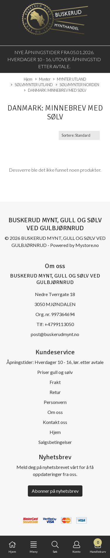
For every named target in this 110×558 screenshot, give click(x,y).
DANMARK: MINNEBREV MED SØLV (55, 90)
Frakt (55, 382)
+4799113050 (59, 324)
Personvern (55, 402)
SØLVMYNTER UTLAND (32, 85)
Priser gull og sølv (55, 372)
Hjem (28, 79)
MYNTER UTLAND (69, 79)
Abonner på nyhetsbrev (55, 491)
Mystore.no (87, 245)
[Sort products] (79, 135)
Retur (55, 392)
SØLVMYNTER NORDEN (77, 85)
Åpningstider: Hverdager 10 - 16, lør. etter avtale (55, 362)
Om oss (55, 412)
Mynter (42, 79)
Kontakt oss (55, 422)
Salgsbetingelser (55, 442)
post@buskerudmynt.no (55, 334)
